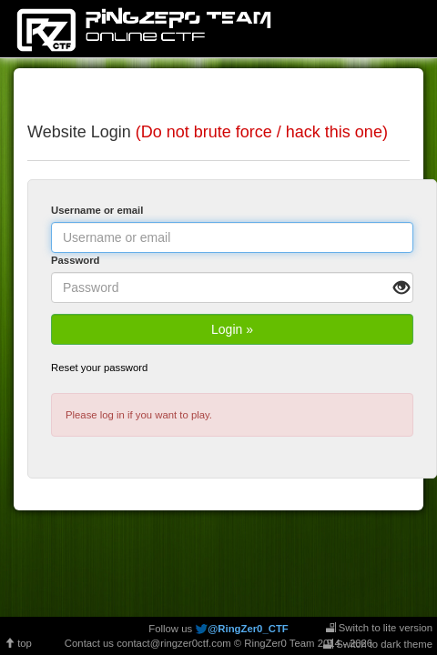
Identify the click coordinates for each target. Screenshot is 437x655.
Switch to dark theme (377, 644)
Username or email (97, 210)
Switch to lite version (379, 627)
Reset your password (99, 367)
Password (75, 260)
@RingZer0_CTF (248, 628)
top (18, 643)
